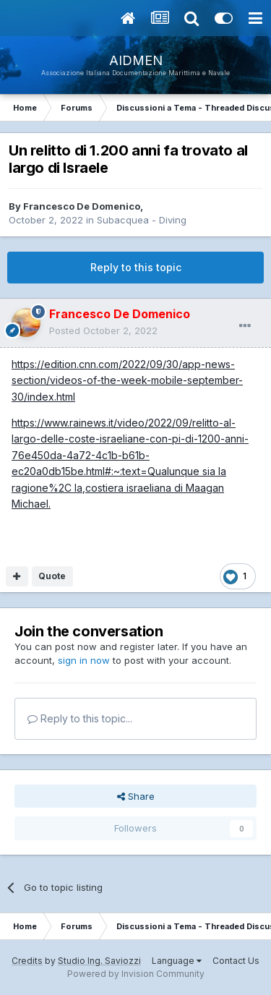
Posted (103, 330)
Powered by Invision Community (136, 973)
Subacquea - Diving (141, 220)
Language (177, 960)
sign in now (84, 660)
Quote (52, 576)
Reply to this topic (135, 267)
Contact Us (235, 960)
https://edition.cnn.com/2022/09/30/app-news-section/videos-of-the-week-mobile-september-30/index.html (127, 380)
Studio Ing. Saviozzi (99, 960)
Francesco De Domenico (81, 206)
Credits (27, 960)
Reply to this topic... (79, 718)
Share (136, 796)
